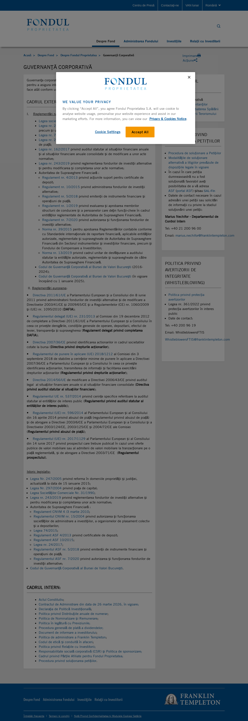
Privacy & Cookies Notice (167, 119)
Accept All (140, 132)
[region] (125, 108)
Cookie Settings (107, 132)
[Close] (189, 77)
